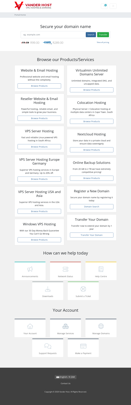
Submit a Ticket (83, 291)
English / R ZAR (65, 377)
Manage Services (65, 328)
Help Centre (101, 271)
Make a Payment (83, 348)
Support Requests (47, 348)
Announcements (30, 271)
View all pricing (103, 42)
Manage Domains (101, 328)
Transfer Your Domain (92, 235)
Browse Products (39, 85)
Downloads (47, 291)
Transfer (103, 34)
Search (91, 34)
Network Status (65, 271)
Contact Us (65, 383)
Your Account (30, 328)
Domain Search (91, 206)
